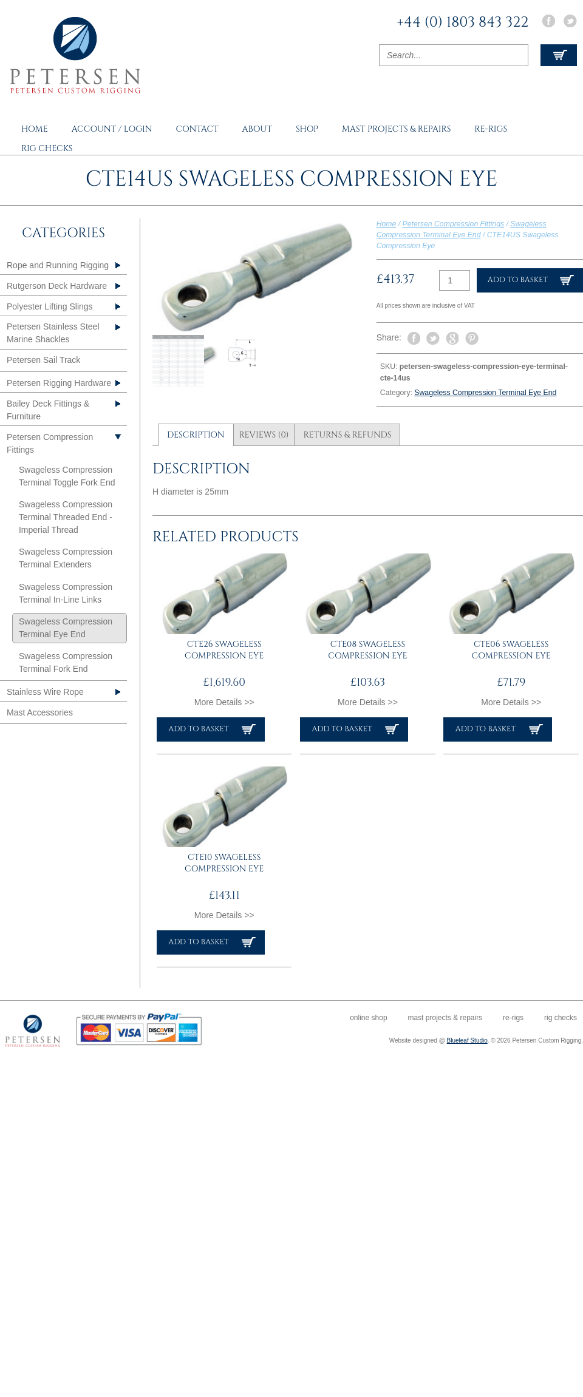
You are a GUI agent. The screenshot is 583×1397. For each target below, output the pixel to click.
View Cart (558, 55)
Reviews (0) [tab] (263, 435)
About (257, 129)
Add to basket (518, 280)
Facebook (548, 21)
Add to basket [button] (198, 729)
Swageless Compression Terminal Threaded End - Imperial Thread (65, 517)
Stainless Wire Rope (45, 692)
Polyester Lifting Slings (50, 306)
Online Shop (368, 1017)
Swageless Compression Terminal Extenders (65, 558)
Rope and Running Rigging (58, 265)
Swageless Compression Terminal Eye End (485, 392)
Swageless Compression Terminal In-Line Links (65, 593)
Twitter (570, 21)
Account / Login (112, 129)
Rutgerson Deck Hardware (57, 286)
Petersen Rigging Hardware (59, 383)
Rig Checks (47, 148)
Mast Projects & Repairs (396, 129)
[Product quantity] (454, 280)
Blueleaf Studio (467, 1040)
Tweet (433, 338)
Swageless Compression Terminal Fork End (65, 662)
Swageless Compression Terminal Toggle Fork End (67, 476)
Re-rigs (490, 129)
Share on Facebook (413, 339)
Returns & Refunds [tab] (347, 435)
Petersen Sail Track (43, 360)
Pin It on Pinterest (472, 339)
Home (34, 129)
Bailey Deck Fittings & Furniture (48, 410)
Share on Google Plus (452, 339)
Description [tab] (196, 435)
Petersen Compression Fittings (454, 224)
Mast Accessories (40, 712)
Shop (307, 129)
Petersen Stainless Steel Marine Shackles (53, 333)
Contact (197, 129)
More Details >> (224, 702)
